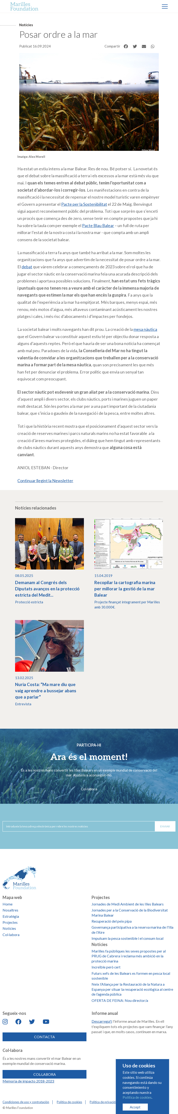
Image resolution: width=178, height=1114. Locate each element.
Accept (135, 1107)
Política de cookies (137, 1097)
